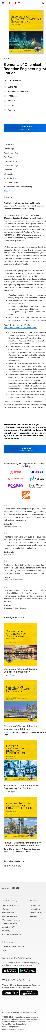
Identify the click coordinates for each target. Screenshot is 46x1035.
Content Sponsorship (11, 934)
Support (34, 900)
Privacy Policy (36, 912)
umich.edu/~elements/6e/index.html (20, 328)
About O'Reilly (9, 900)
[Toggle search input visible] (43, 3)
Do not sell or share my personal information (19, 1012)
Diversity (6, 931)
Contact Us (35, 905)
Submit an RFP (8, 927)
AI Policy (33, 916)
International (9, 942)
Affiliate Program (9, 923)
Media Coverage (9, 916)
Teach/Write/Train (10, 905)
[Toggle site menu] (3, 3)
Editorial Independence (11, 1027)
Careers (5, 909)
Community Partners (11, 920)
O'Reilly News (8, 912)
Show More (8, 191)
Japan (5, 950)
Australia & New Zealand (13, 946)
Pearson (11, 110)
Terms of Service (8, 1024)
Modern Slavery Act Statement (14, 1029)
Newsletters (35, 909)
